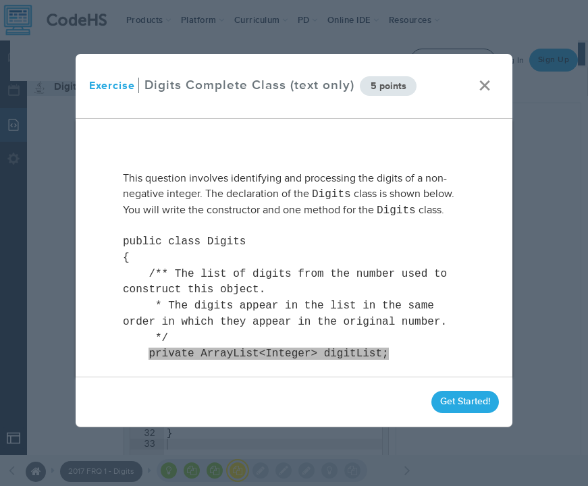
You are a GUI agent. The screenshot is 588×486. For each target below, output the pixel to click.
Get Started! (465, 401)
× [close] (484, 86)
